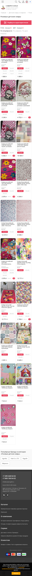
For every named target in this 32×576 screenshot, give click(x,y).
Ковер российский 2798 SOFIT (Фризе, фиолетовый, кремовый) (22, 145)
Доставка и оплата (6, 532)
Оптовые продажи (22, 536)
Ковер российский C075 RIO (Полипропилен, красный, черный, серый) (7, 263)
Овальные (4, 512)
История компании (6, 520)
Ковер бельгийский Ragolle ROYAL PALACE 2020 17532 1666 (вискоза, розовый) (23, 224)
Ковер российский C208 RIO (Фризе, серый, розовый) (7, 145)
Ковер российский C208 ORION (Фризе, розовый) (7, 104)
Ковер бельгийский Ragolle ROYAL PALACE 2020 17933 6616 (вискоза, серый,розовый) (8, 224)
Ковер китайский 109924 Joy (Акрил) (6, 387)
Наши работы (25, 520)
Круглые (24, 509)
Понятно (16, 573)
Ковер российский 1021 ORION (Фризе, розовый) (7, 61)
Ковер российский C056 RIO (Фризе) (22, 305)
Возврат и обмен (6, 544)
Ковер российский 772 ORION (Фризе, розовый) (22, 61)
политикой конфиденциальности (13, 568)
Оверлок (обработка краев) (9, 536)
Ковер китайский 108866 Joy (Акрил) (22, 387)
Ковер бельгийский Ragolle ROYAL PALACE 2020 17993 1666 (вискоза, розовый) (23, 183)
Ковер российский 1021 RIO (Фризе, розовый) (7, 183)
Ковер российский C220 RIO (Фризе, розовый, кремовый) (23, 104)
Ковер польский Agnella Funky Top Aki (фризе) (23, 347)
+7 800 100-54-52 (9, 478)
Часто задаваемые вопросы (19, 544)
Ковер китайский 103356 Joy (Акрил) (6, 428)
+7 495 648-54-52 (9, 476)
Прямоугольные (5, 509)
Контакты (25, 524)
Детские (7, 28)
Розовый (19, 28)
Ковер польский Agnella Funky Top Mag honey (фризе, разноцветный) (24, 263)
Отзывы (3, 524)
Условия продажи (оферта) (14, 524)
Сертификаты (17, 520)
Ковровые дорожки (16, 509)
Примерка (15, 532)
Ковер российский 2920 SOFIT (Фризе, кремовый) (7, 347)
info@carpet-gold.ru (8, 482)
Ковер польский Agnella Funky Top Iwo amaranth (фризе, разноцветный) (7, 306)
